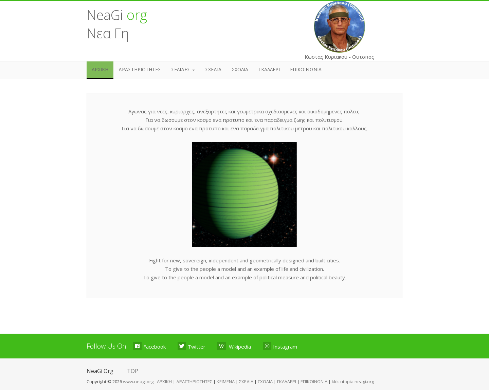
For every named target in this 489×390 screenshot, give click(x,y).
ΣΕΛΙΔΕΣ (183, 69)
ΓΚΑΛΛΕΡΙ (269, 69)
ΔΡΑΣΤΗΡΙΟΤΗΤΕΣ (140, 69)
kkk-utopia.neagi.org (353, 381)
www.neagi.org (139, 381)
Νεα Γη (108, 33)
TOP (132, 371)
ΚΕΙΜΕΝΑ (226, 381)
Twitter (191, 346)
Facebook (149, 346)
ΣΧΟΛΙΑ (240, 69)
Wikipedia (234, 346)
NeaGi (117, 14)
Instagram (280, 346)
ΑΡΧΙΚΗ (100, 69)
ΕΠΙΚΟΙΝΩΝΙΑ (306, 69)
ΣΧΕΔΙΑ (213, 69)
